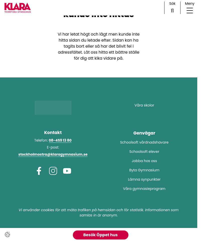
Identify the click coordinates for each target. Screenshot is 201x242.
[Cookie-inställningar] (7, 234)
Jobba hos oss (144, 160)
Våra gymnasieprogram (144, 188)
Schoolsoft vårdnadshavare (144, 142)
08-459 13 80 (60, 140)
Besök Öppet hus (100, 235)
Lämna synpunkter (144, 179)
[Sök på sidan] (172, 8)
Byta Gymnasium (144, 170)
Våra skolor (144, 105)
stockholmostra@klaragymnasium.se (52, 154)
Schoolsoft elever (144, 151)
